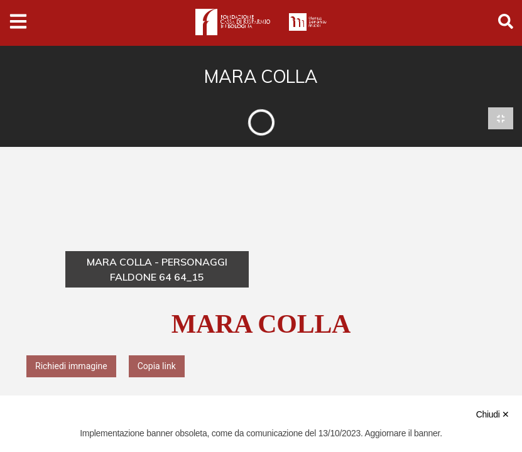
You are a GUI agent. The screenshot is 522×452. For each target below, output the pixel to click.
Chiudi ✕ (492, 414)
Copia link (157, 367)
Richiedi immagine (71, 367)
